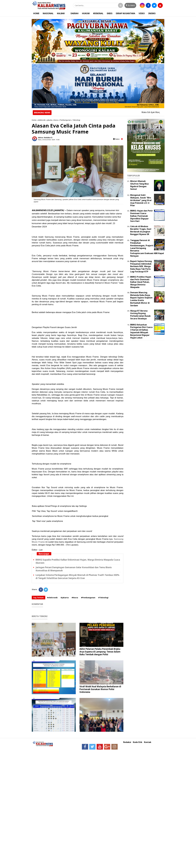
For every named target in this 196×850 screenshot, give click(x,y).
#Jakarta (65, 597)
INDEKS (152, 13)
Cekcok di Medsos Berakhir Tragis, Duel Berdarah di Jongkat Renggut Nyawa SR (140, 230)
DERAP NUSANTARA (125, 13)
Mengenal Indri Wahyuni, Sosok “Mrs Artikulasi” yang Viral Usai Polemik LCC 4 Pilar (141, 200)
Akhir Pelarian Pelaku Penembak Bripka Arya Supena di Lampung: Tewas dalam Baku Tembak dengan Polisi (100, 651)
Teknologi (76, 120)
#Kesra (75, 597)
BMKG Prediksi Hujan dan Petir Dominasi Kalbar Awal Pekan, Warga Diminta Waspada (140, 282)
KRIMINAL (98, 13)
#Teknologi (103, 597)
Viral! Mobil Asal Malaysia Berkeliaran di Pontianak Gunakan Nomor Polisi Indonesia (100, 689)
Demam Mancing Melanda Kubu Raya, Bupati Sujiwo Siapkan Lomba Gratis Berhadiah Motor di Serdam (141, 299)
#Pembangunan (88, 597)
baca (116, 139)
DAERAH (74, 13)
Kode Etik (137, 742)
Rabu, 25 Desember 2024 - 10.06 (48, 140)
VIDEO (142, 13)
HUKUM (86, 13)
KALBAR (61, 13)
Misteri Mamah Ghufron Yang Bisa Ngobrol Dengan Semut (139, 185)
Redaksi (127, 742)
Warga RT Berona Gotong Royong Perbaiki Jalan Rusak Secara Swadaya (140, 314)
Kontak (147, 742)
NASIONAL (48, 13)
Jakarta (49, 120)
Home (34, 120)
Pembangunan (65, 120)
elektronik (42, 120)
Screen (130, 5)
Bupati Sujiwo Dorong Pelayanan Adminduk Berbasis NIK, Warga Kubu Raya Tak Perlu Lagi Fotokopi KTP (141, 266)
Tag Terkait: (38, 597)
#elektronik (52, 597)
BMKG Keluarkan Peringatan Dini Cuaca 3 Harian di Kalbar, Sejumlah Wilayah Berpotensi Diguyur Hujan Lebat (141, 331)
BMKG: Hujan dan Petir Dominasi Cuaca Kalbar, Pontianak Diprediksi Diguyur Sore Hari (141, 215)
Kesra (56, 120)
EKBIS (109, 13)
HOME (36, 13)
